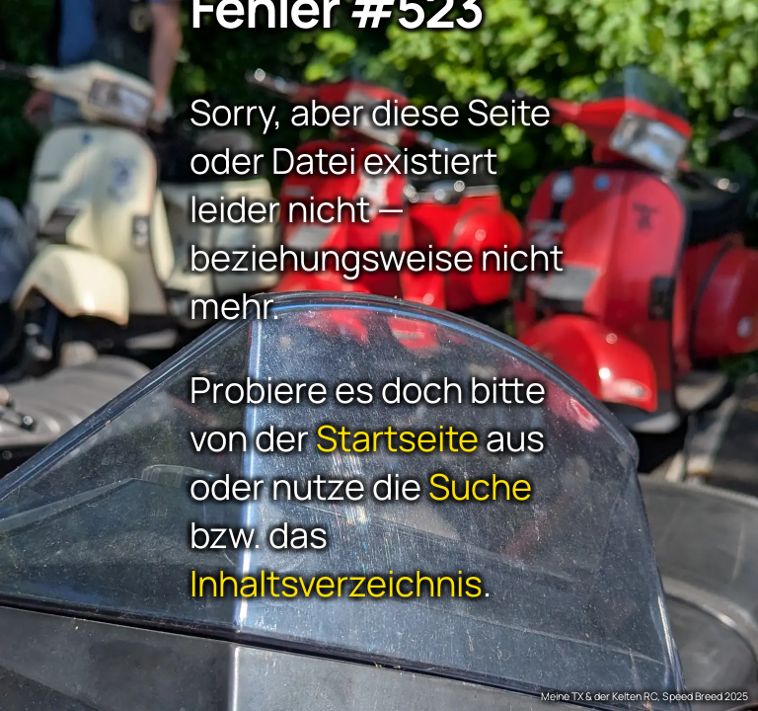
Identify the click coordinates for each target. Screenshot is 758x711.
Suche (480, 486)
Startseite (397, 438)
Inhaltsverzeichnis (336, 583)
